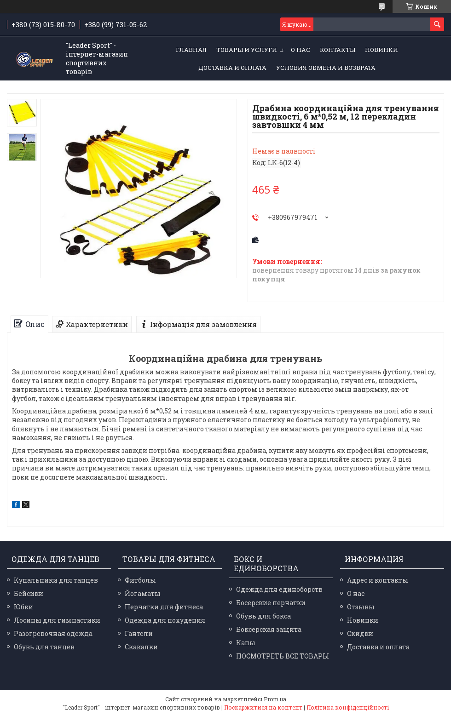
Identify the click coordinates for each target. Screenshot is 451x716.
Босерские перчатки (271, 602)
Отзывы (361, 606)
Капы (245, 642)
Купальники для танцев (56, 580)
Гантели (139, 633)
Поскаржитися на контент (263, 707)
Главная (191, 50)
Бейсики (28, 593)
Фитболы (140, 580)
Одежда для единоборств (279, 589)
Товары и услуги (246, 50)
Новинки (381, 50)
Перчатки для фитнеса (164, 606)
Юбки (23, 606)
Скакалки (141, 646)
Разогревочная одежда (53, 633)
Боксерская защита (268, 629)
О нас (300, 50)
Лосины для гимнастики (57, 620)
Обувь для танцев (44, 646)
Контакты (337, 50)
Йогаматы (143, 593)
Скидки (360, 633)
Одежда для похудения (165, 620)
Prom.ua (275, 699)
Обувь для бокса (263, 616)
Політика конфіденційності (347, 707)
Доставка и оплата (232, 67)
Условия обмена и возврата (326, 67)
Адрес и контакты (377, 580)
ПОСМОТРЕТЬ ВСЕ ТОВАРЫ (282, 656)
